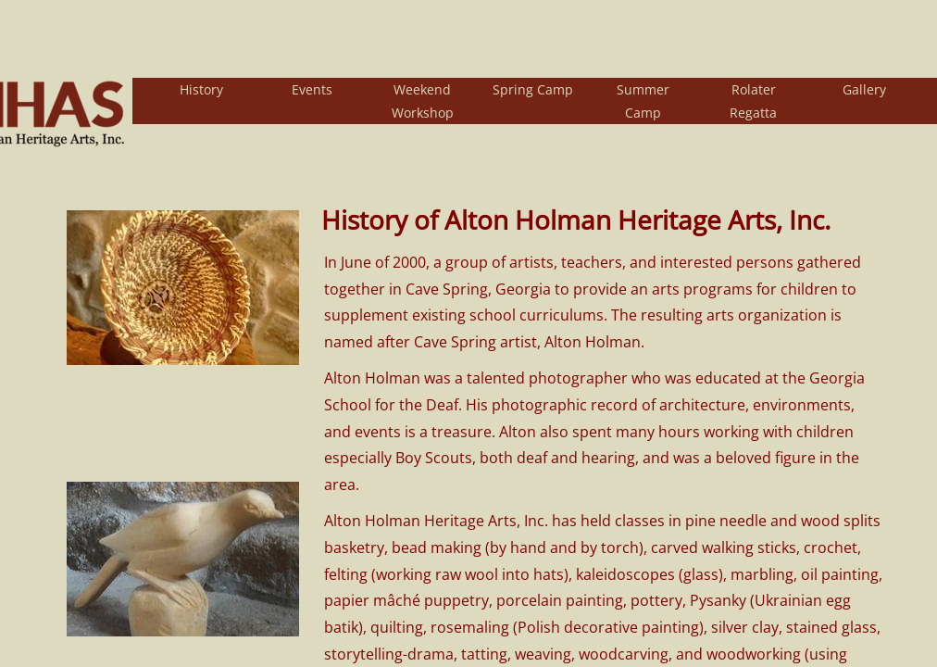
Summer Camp (643, 101)
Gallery (864, 89)
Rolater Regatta (753, 101)
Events (312, 89)
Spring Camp (533, 89)
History (201, 89)
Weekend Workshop (423, 101)
